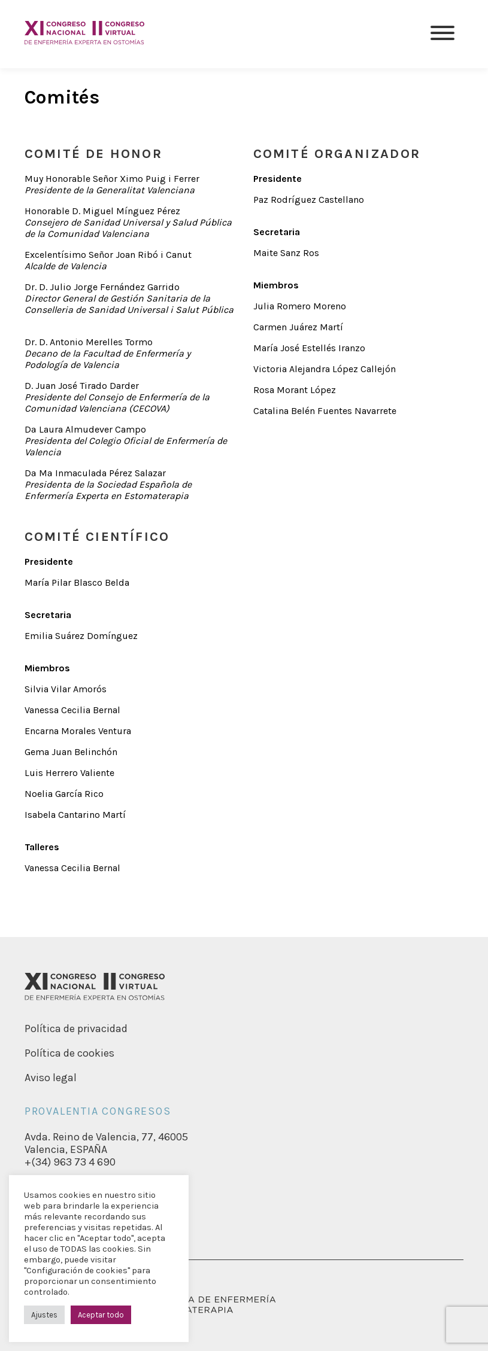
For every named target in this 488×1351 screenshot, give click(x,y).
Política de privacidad (76, 1028)
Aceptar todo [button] (101, 1314)
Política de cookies (69, 1053)
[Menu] (442, 34)
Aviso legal (51, 1077)
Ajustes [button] (44, 1314)
